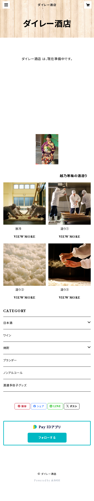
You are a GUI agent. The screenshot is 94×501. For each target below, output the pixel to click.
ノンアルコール (13, 373)
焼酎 (6, 348)
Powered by (47, 480)
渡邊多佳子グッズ (14, 385)
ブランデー (10, 360)
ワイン (7, 335)
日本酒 (7, 323)
